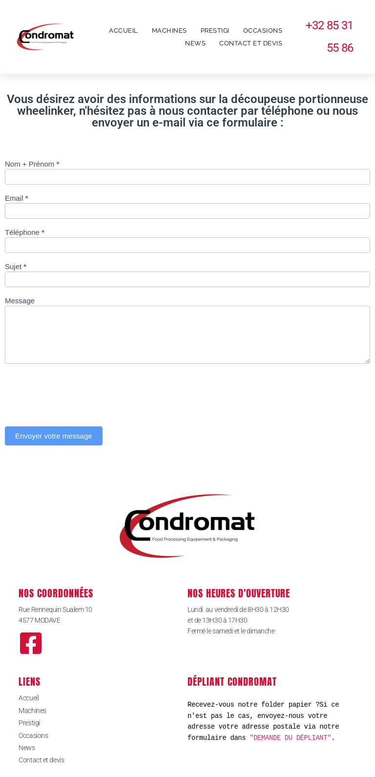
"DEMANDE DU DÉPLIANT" (290, 737)
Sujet (15, 267)
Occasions (263, 30)
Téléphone (24, 232)
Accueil (123, 30)
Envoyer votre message (53, 436)
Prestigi (215, 30)
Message (20, 301)
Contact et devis (250, 43)
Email (16, 198)
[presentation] (79, 393)
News (195, 43)
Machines (169, 30)
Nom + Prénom (32, 164)
